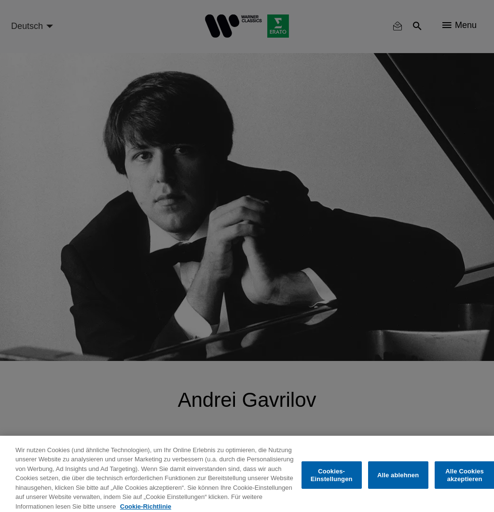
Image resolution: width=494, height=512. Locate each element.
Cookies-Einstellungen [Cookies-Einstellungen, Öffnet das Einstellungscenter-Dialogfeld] (332, 478)
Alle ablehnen (398, 478)
